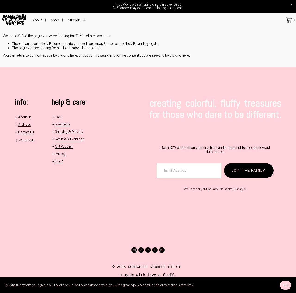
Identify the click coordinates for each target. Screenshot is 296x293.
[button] (291, 4)
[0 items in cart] (288, 22)
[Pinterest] (162, 250)
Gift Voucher (64, 147)
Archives (24, 125)
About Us (24, 117)
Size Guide (62, 124)
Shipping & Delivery (69, 132)
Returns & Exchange (69, 139)
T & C (59, 161)
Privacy (60, 154)
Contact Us (26, 132)
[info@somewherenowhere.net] (134, 250)
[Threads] (141, 250)
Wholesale (26, 140)
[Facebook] (155, 250)
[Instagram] (148, 250)
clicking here (67, 58)
